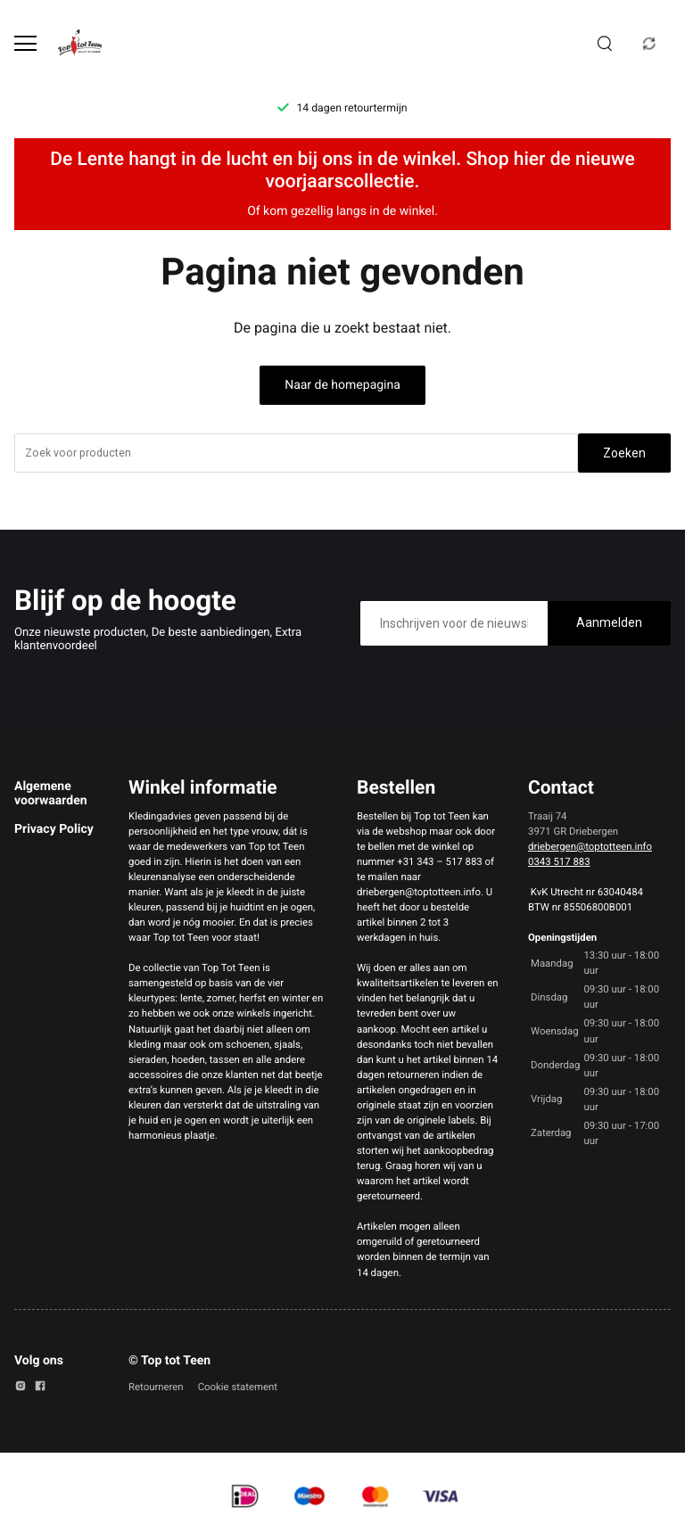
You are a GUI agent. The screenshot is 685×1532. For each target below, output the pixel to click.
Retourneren (156, 1386)
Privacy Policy (54, 829)
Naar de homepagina (342, 385)
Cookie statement (237, 1386)
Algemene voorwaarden (50, 793)
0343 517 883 (559, 861)
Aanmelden (609, 622)
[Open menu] (25, 43)
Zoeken (624, 453)
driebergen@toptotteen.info (590, 846)
